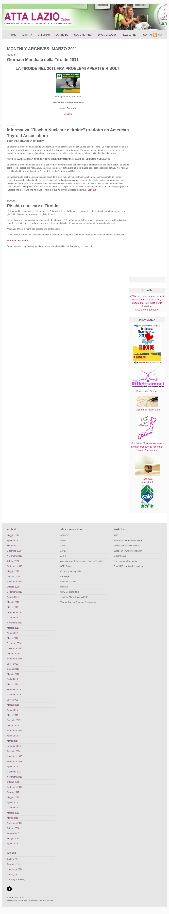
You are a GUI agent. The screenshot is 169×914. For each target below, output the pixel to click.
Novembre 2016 (14, 648)
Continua (68, 114)
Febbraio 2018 (14, 612)
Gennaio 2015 (13, 720)
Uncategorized (14, 879)
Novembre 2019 (14, 556)
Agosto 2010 (13, 833)
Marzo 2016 (12, 684)
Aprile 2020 (12, 540)
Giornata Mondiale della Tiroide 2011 (43, 59)
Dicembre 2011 (14, 807)
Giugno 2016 (13, 669)
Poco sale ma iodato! (147, 479)
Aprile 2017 (12, 633)
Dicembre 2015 (14, 694)
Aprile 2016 (12, 679)
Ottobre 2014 (13, 725)
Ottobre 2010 (13, 828)
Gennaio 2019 (13, 576)
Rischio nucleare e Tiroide (32, 205)
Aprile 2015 (12, 710)
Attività (27, 34)
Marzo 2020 (12, 545)
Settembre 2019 (14, 566)
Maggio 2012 (13, 797)
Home (12, 34)
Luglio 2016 (12, 664)
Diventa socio (107, 34)
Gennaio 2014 (13, 751)
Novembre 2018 (14, 581)
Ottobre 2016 (13, 653)
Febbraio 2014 (14, 746)
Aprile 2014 (12, 735)
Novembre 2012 (14, 777)
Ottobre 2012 (13, 782)
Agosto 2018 (13, 597)
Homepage (12, 869)
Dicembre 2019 (14, 551)
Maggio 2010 (13, 838)
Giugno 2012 (13, 792)
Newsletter (129, 34)
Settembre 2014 (14, 730)
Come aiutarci (83, 34)
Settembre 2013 (14, 761)
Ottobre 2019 (13, 561)
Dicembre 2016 (14, 643)
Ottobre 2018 (13, 587)
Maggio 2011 (13, 813)
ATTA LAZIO (14, 897)
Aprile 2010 (12, 843)
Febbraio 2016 (14, 689)
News (9, 874)
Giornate (11, 864)
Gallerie (10, 859)
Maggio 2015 (13, 705)
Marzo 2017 (12, 638)
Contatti (148, 34)
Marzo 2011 (12, 818)
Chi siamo (44, 34)
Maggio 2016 (13, 674)
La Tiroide (62, 34)
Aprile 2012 (12, 802)
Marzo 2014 (12, 741)
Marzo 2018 (12, 607)
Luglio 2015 (12, 700)
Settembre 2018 (14, 592)
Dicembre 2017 (14, 617)
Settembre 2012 (14, 787)
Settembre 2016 (14, 658)
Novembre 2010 (14, 823)
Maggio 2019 (13, 571)
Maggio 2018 (13, 602)
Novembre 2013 (14, 756)
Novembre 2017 (14, 622)
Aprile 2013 (12, 766)
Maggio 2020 (13, 535)
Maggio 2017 (13, 628)
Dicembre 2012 (14, 771)
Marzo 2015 (12, 715)
